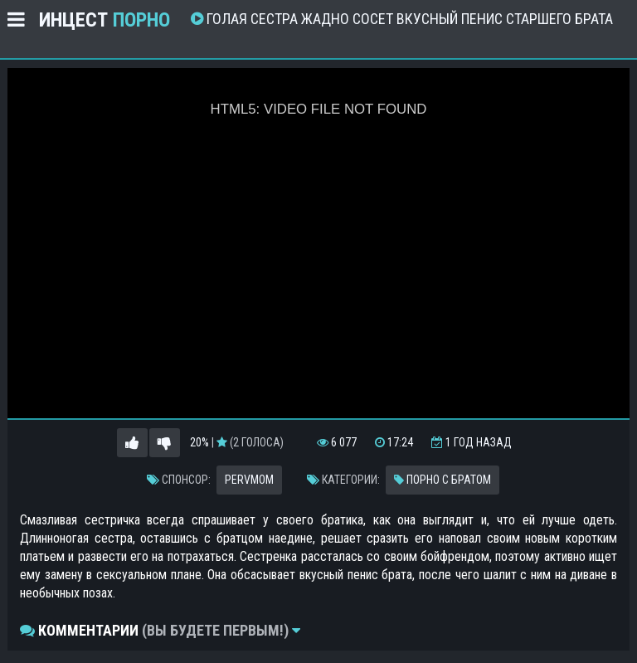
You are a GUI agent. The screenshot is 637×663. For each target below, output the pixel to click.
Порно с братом (442, 479)
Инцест (104, 20)
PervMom (249, 479)
